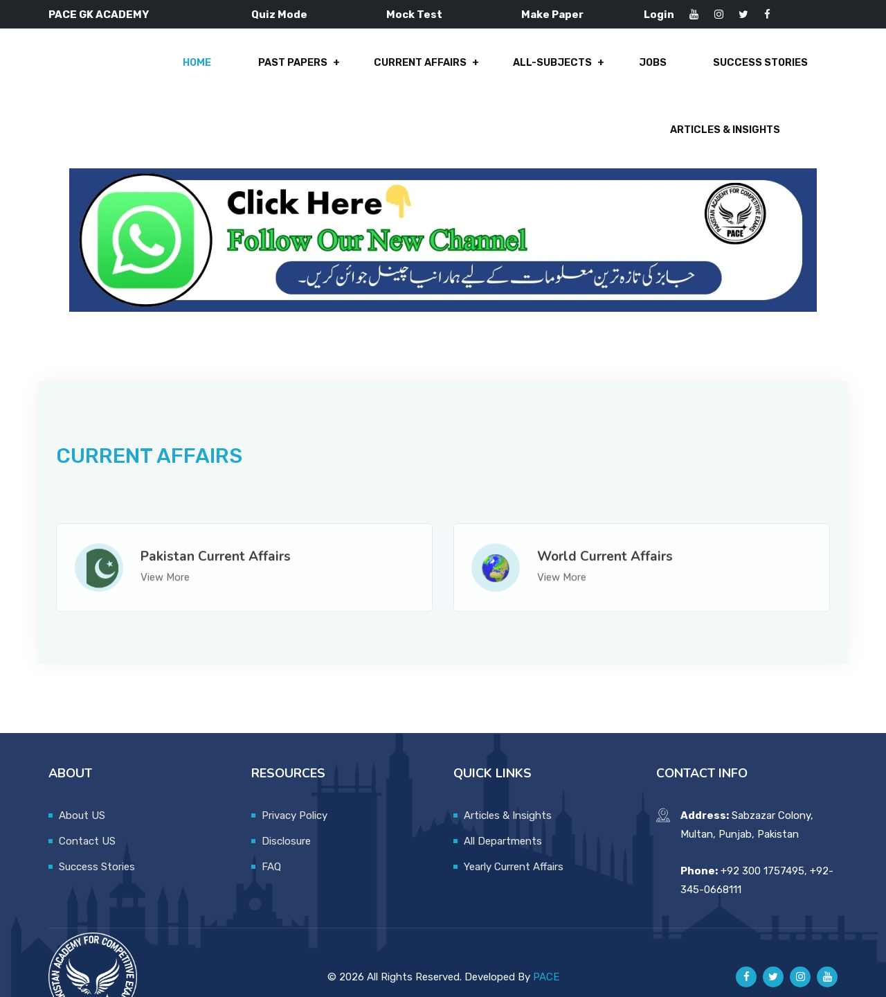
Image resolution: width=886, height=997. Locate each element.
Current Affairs (280, 70)
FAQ (271, 837)
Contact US (87, 811)
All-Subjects (408, 70)
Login (659, 14)
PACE (546, 947)
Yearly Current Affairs (513, 837)
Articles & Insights (751, 70)
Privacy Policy (294, 785)
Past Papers (156, 70)
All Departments (503, 811)
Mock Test (414, 14)
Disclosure (286, 811)
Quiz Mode (279, 14)
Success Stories (606, 70)
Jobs (503, 70)
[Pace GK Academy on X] (773, 947)
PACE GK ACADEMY (98, 14)
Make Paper (552, 14)
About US (82, 785)
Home (66, 70)
